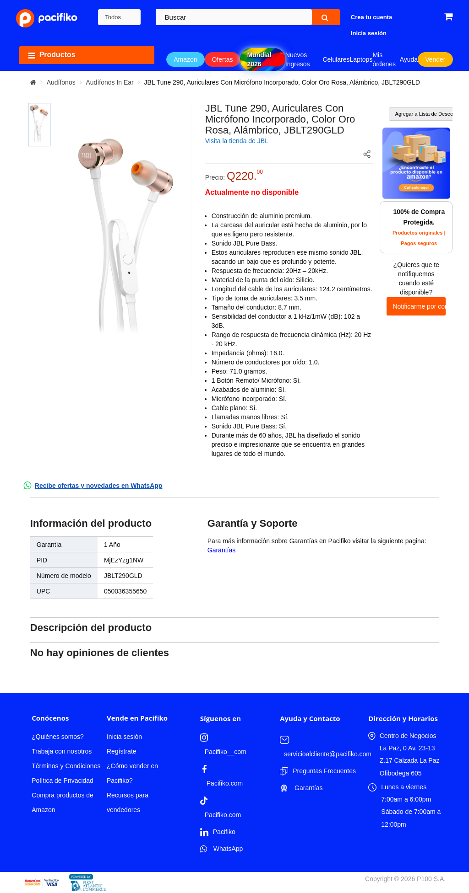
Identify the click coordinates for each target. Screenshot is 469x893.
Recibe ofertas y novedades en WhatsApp (99, 485)
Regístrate (121, 751)
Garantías (221, 550)
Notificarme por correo (419, 306)
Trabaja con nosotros (62, 751)
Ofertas (222, 59)
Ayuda (409, 59)
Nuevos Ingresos (297, 59)
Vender (435, 59)
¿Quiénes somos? (58, 736)
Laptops (361, 59)
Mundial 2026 (259, 59)
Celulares (335, 59)
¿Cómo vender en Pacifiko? (132, 773)
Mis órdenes (384, 59)
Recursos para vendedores (127, 802)
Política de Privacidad (62, 780)
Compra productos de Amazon (62, 802)
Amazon (185, 59)
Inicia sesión (124, 736)
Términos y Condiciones (66, 766)
